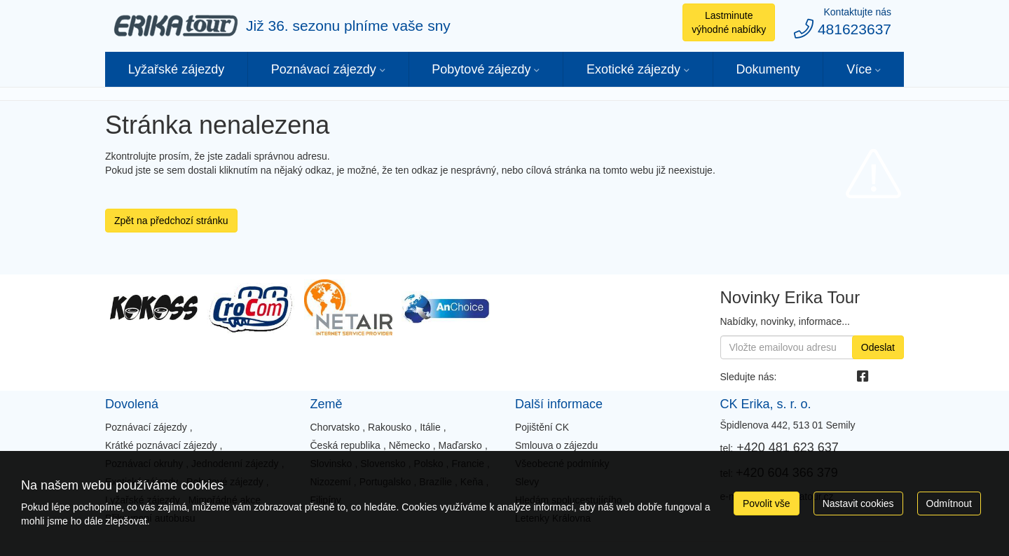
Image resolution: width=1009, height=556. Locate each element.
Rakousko (389, 427)
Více (859, 69)
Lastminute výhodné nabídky (729, 22)
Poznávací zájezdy (323, 69)
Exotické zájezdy (633, 69)
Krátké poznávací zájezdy (161, 445)
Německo (409, 445)
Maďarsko (460, 445)
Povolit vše (766, 503)
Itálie (430, 427)
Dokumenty (768, 69)
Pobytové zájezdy (481, 69)
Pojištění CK (542, 427)
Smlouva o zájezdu (556, 445)
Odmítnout (949, 503)
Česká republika (345, 445)
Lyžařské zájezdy (176, 69)
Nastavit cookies (858, 503)
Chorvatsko (334, 427)
